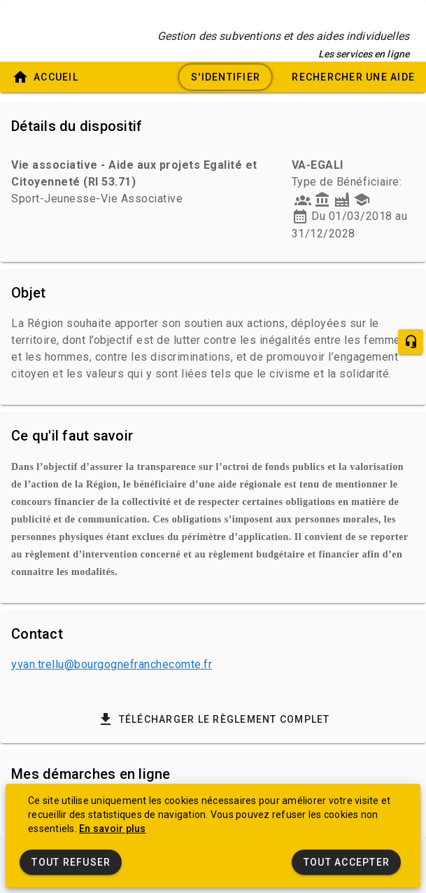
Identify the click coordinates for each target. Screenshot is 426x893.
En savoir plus (112, 828)
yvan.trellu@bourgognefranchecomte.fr (111, 664)
